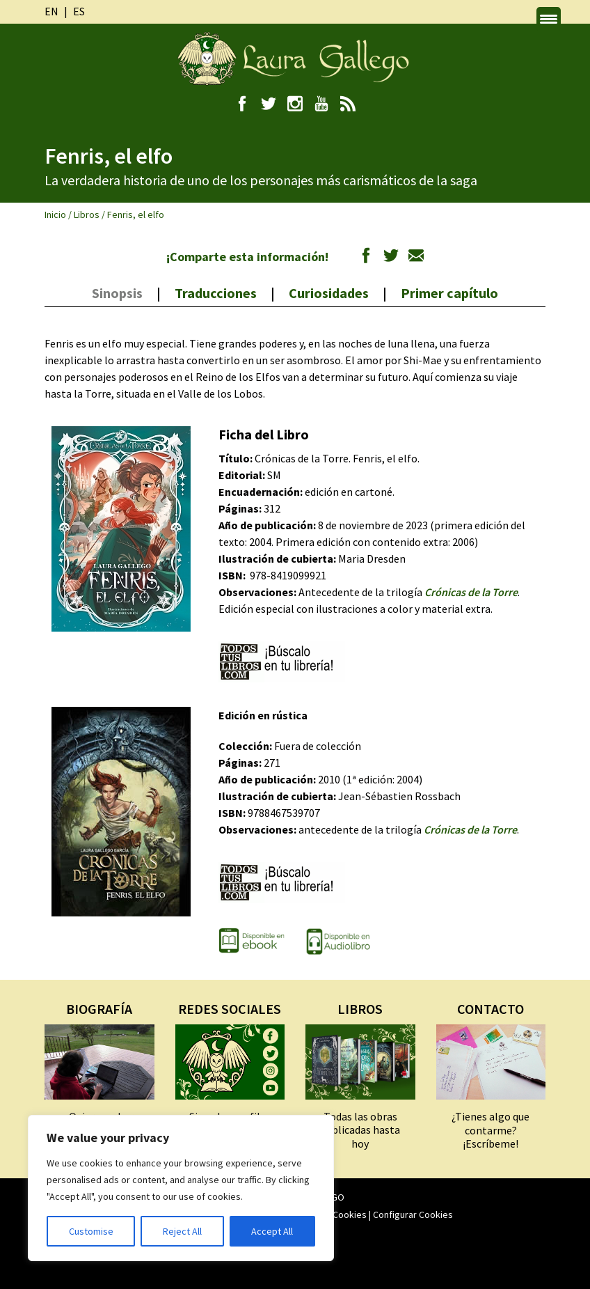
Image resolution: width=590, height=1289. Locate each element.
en (51, 11)
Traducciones (216, 293)
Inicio (55, 214)
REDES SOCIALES (229, 1008)
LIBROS (360, 1008)
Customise (91, 1231)
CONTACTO (490, 1008)
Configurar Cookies (413, 1214)
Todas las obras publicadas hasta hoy (360, 1129)
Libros (86, 214)
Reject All (182, 1231)
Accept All (272, 1231)
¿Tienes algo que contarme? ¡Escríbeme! (490, 1129)
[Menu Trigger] (548, 19)
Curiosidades (329, 293)
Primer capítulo (449, 293)
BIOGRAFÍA (99, 1008)
